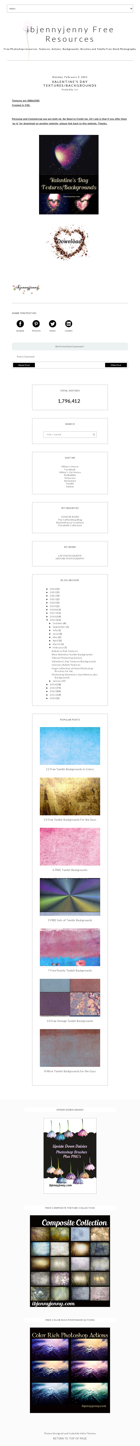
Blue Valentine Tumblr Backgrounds (72, 654)
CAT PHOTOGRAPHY (70, 555)
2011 (53, 694)
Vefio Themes (88, 1433)
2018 (53, 609)
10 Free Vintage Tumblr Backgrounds (70, 1021)
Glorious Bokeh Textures (66, 664)
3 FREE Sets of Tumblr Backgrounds (70, 920)
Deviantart (70, 480)
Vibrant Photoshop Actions (67, 657)
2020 (53, 602)
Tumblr (70, 483)
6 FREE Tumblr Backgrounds (70, 870)
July (55, 630)
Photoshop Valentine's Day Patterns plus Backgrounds (75, 676)
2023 (53, 592)
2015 (53, 619)
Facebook (70, 469)
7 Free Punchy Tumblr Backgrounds (70, 970)
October (58, 623)
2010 (53, 698)
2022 (53, 595)
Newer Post (24, 365)
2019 (53, 606)
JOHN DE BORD (70, 516)
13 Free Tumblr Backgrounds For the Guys (70, 819)
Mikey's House (70, 466)
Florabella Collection (70, 525)
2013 (53, 687)
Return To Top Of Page (70, 1438)
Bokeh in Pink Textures (65, 651)
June (56, 633)
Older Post (116, 365)
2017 (53, 612)
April (56, 640)
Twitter (70, 486)
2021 (53, 599)
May (55, 637)
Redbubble (70, 475)
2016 (53, 616)
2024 (53, 588)
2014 (53, 684)
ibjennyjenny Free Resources (71, 34)
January (57, 680)
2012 (53, 691)
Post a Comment (26, 356)
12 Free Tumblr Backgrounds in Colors (70, 769)
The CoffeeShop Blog (70, 519)
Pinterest (70, 478)
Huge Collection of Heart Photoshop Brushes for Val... (72, 670)
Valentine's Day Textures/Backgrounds (74, 661)
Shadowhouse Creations (70, 522)
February (58, 647)
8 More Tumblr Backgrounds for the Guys (70, 1071)
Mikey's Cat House (70, 472)
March (57, 644)
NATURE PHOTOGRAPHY (70, 558)
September (59, 626)
